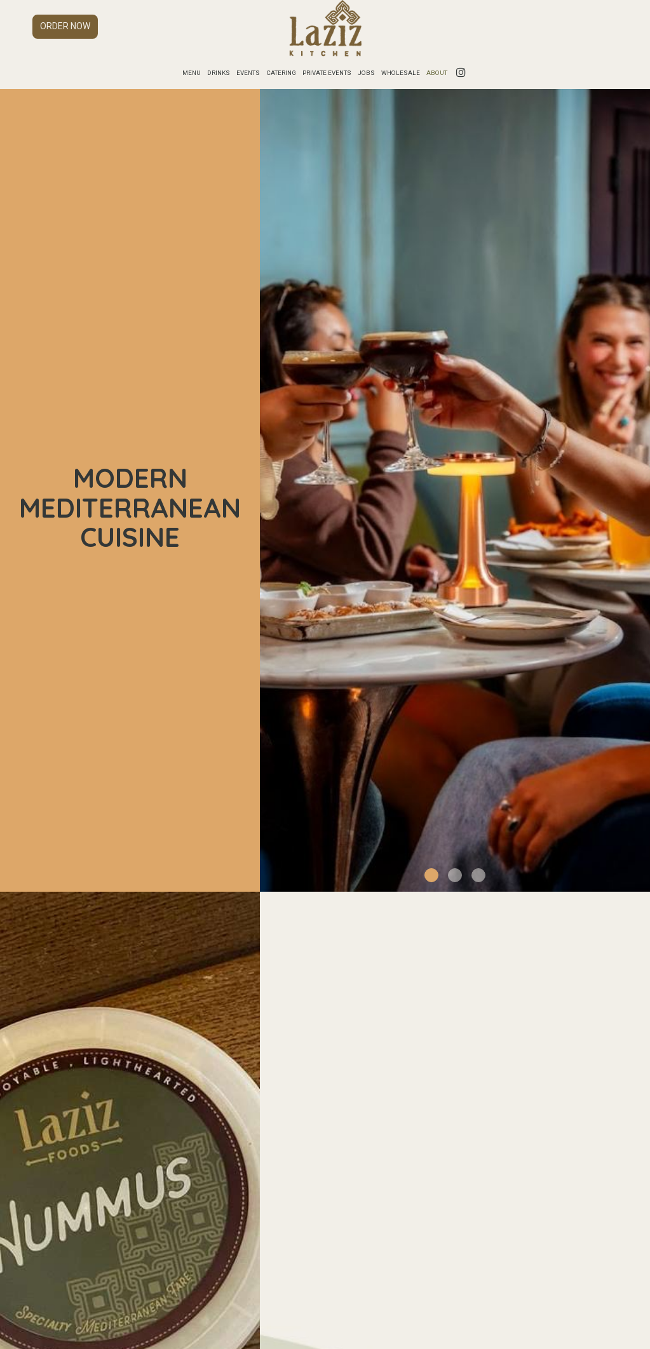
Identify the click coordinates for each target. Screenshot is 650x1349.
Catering (281, 72)
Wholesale (400, 72)
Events (248, 72)
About (436, 72)
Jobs (366, 72)
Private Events (326, 72)
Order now (65, 26)
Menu (191, 72)
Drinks (218, 72)
